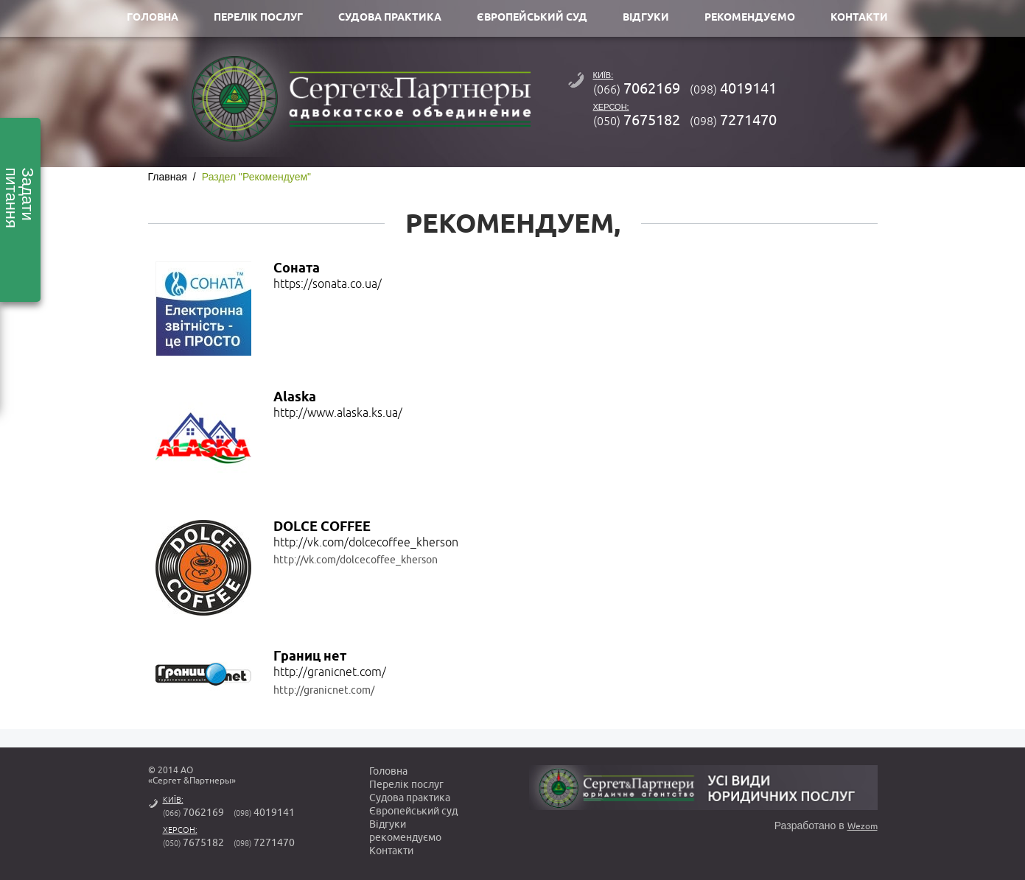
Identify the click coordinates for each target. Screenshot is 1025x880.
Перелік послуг (406, 784)
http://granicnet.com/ (329, 672)
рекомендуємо (405, 837)
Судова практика (409, 798)
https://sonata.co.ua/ (327, 284)
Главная (167, 177)
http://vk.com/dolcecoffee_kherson (365, 542)
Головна (388, 771)
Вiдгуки (387, 824)
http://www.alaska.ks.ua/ (337, 413)
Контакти (391, 851)
